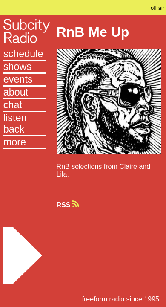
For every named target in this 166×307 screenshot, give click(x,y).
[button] (24, 142)
